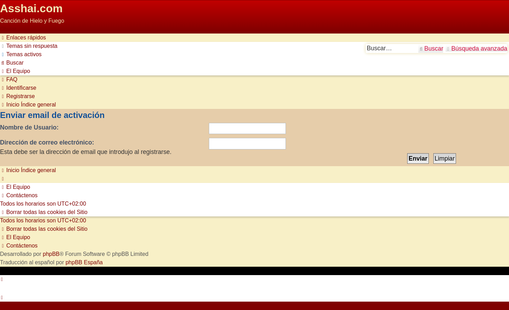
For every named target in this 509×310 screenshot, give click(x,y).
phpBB (51, 254)
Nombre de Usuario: (29, 127)
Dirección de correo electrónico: (47, 142)
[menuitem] (29, 46)
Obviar (8, 29)
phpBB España (84, 262)
